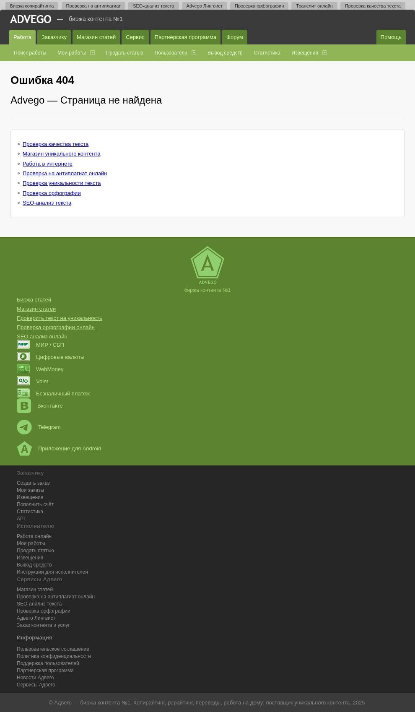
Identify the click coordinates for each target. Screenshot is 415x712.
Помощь (391, 37)
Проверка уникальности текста (62, 183)
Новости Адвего (35, 678)
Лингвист (36, 618)
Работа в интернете (48, 164)
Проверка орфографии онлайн (56, 327)
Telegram (38, 427)
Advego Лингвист (205, 5)
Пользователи (171, 53)
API (21, 519)
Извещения (305, 53)
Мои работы (71, 53)
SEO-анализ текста (153, 5)
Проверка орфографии (259, 5)
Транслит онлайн (314, 5)
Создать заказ (33, 483)
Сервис (135, 37)
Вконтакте (40, 406)
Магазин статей (96, 37)
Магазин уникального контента (61, 154)
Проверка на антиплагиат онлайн (65, 173)
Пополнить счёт (35, 504)
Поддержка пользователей (48, 663)
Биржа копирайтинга (32, 5)
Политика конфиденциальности (54, 656)
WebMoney (40, 369)
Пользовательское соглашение (53, 649)
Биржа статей (34, 299)
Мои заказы (30, 490)
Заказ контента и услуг (43, 625)
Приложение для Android (59, 448)
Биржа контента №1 (96, 19)
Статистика (267, 53)
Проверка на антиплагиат (93, 5)
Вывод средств (225, 53)
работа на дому (243, 702)
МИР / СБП (40, 345)
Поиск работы (30, 53)
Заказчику (54, 37)
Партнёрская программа (185, 37)
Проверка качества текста (373, 5)
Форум (234, 37)
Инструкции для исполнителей (52, 572)
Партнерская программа (45, 670)
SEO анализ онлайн (42, 336)
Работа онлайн (34, 536)
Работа (22, 37)
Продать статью (124, 53)
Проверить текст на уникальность (59, 318)
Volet (32, 381)
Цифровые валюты (50, 357)
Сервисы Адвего (36, 685)
